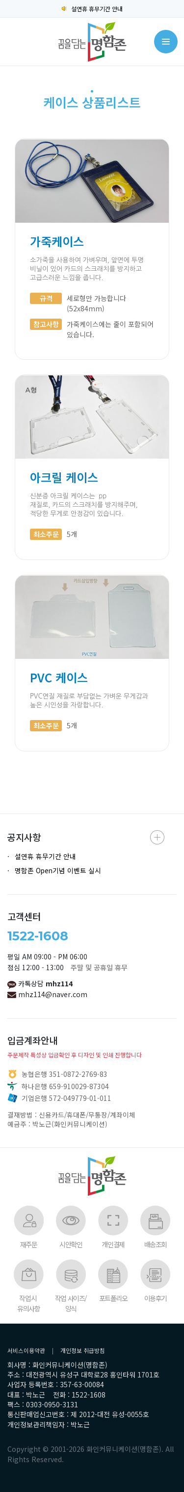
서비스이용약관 (26, 1350)
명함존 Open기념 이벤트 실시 (58, 870)
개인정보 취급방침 (82, 1350)
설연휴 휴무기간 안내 (92, 8)
